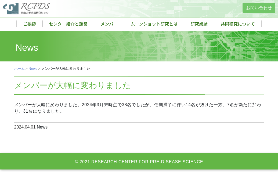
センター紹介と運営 (68, 23)
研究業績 (199, 23)
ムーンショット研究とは (154, 23)
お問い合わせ (259, 7)
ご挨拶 (29, 23)
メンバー (109, 23)
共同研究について (238, 23)
